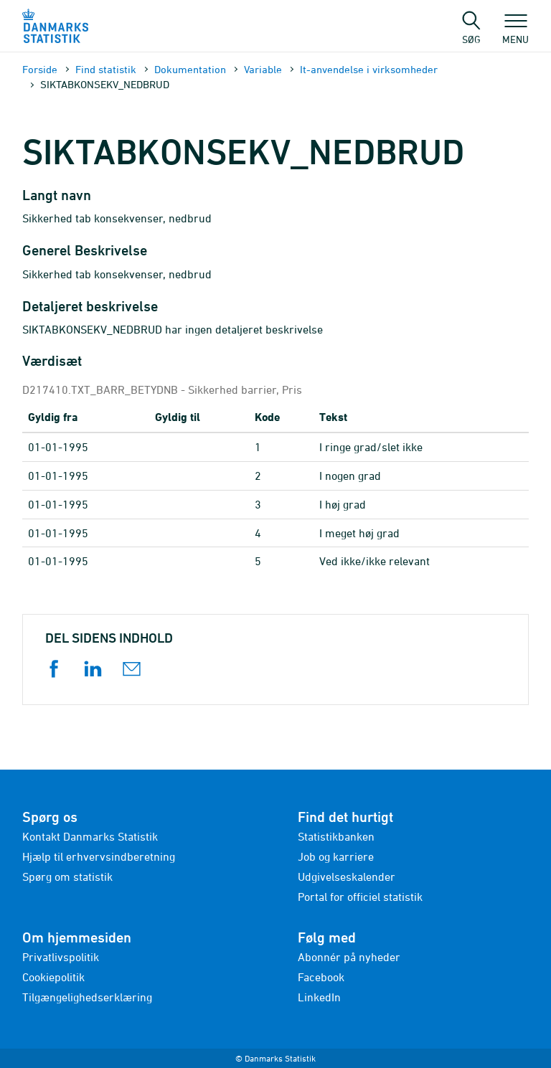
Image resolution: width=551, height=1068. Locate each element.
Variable (263, 69)
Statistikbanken (336, 836)
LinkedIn (319, 997)
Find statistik (105, 69)
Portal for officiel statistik (360, 896)
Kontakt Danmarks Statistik (90, 836)
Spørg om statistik (67, 876)
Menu (515, 32)
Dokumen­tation (190, 69)
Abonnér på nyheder (349, 956)
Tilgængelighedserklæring (87, 997)
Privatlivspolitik (60, 956)
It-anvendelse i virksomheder (369, 69)
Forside (39, 69)
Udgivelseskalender (346, 876)
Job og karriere (336, 856)
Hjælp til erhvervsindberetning (98, 856)
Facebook (321, 976)
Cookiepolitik (53, 976)
